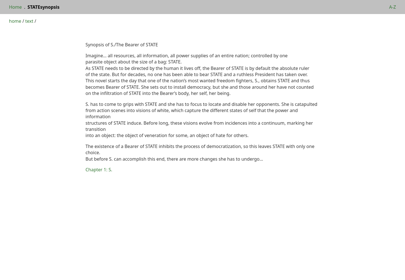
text (29, 21)
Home (15, 7)
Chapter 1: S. (99, 170)
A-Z (392, 7)
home (15, 21)
